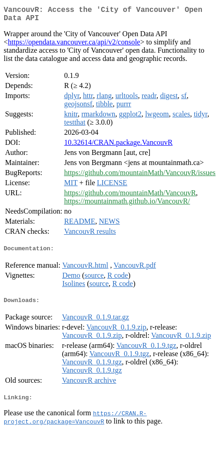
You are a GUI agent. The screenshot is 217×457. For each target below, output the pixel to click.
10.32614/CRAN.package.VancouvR (118, 146)
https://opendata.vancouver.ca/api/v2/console (74, 46)
